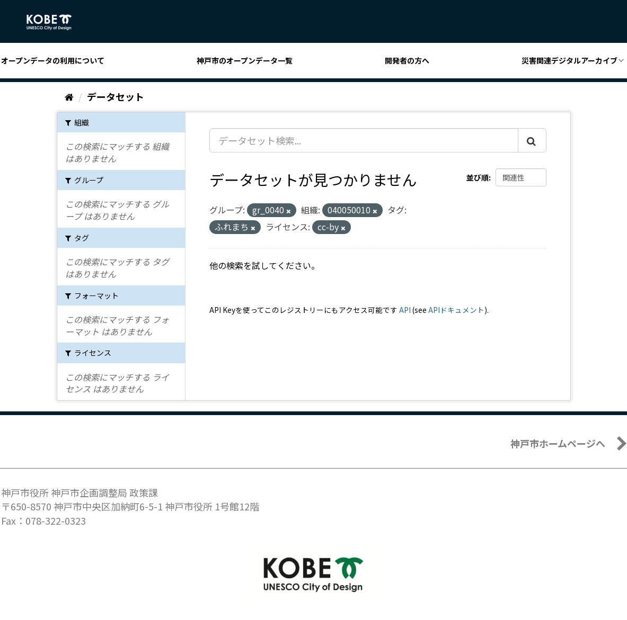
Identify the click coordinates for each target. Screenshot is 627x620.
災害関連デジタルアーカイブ (569, 60)
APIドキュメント (456, 309)
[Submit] (532, 140)
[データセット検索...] (363, 140)
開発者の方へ (407, 60)
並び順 (477, 177)
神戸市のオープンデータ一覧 (245, 60)
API (405, 309)
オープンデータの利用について (52, 60)
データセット (115, 96)
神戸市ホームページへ (557, 443)
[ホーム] (69, 96)
